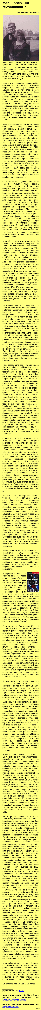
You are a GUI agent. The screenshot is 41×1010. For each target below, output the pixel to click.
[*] (38, 12)
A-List (21, 991)
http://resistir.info (11, 1007)
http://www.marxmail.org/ (14, 1000)
